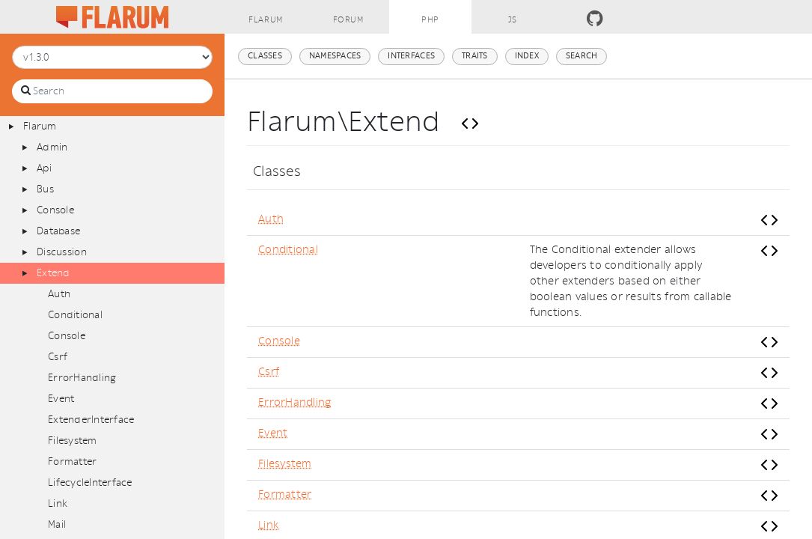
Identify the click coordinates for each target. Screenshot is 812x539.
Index (527, 56)
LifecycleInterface (90, 482)
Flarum (40, 126)
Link (57, 503)
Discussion (62, 252)
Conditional (75, 314)
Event (61, 398)
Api (44, 168)
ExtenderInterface (91, 419)
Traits (475, 56)
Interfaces (411, 56)
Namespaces (335, 56)
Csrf (57, 356)
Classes (265, 56)
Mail (57, 524)
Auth (59, 293)
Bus (45, 189)
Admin (52, 147)
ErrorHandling (82, 377)
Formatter (72, 461)
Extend (53, 272)
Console (55, 210)
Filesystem (72, 440)
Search (582, 56)
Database (58, 231)
